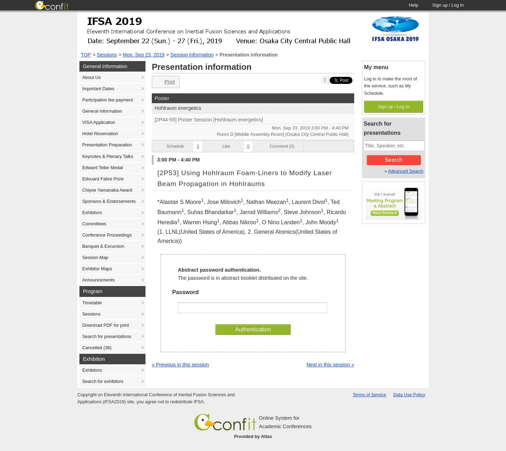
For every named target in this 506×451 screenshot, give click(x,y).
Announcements (98, 280)
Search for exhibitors (102, 381)
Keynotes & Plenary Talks (107, 156)
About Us (91, 77)
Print (165, 82)
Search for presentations (106, 336)
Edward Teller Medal (102, 167)
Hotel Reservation (100, 133)
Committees (94, 223)
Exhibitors (92, 212)
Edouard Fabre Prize (103, 178)
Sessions (107, 55)
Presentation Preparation (107, 144)
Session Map (95, 257)
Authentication (253, 329)
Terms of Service (369, 394)
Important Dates (98, 88)
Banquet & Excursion (103, 246)
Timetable (92, 302)
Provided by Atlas (253, 436)
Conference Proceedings (107, 235)
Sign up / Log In (393, 106)
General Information (102, 111)
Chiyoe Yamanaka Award (107, 190)
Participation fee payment (107, 99)
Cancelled (96, 347)
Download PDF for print (105, 325)
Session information (192, 55)
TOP (86, 55)
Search (394, 160)
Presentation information (249, 55)
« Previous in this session (180, 364)
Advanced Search (405, 171)
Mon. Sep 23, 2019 (143, 55)
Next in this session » (330, 364)
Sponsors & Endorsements (109, 201)
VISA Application (98, 122)
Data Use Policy (409, 394)
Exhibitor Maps (97, 268)
